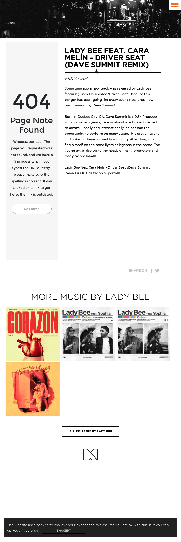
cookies (42, 525)
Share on (138, 270)
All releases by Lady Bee (90, 431)
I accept (64, 530)
